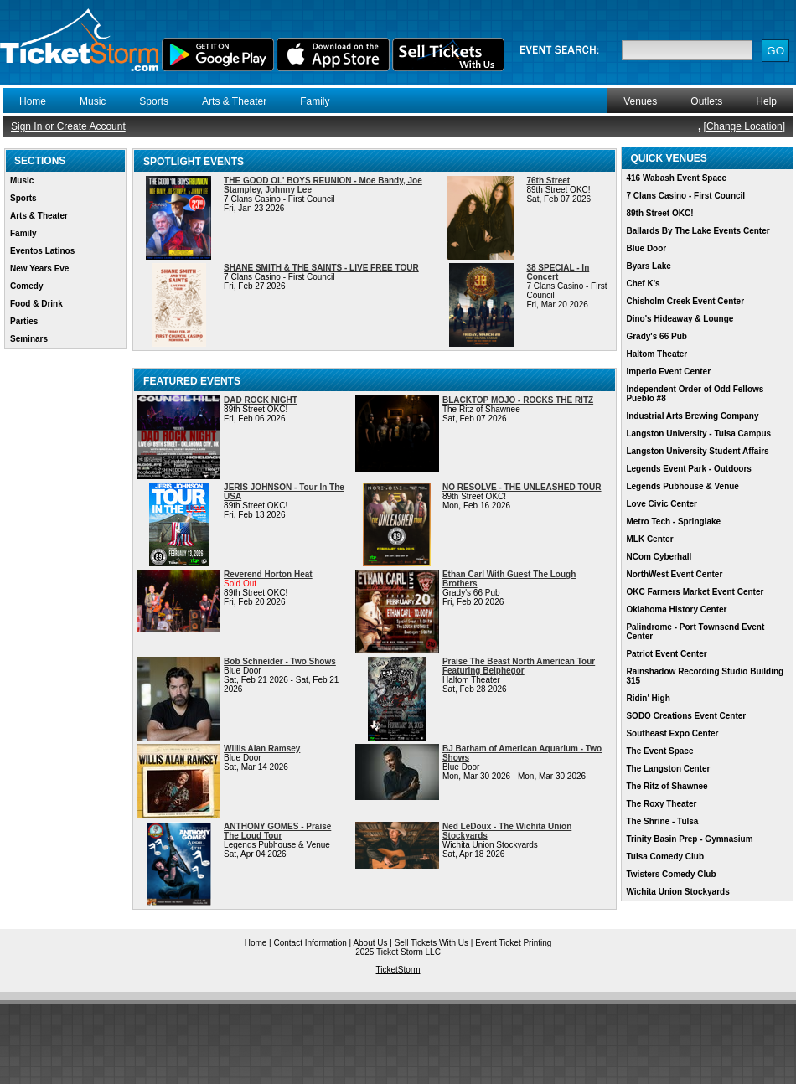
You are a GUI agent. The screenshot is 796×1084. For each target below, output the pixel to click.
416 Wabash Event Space (676, 178)
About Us (370, 942)
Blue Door (646, 248)
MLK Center (649, 539)
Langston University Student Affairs (697, 451)
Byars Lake (648, 266)
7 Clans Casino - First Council (685, 195)
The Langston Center (668, 768)
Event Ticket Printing (513, 942)
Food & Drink (36, 303)
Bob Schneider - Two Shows (280, 661)
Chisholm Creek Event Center (685, 301)
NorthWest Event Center (674, 574)
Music (93, 101)
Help (766, 101)
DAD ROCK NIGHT (260, 400)
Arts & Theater (234, 101)
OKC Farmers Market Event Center (694, 591)
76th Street (548, 180)
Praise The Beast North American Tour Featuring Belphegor (518, 666)
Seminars (29, 338)
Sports (153, 101)
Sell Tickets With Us (431, 942)
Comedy (26, 286)
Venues (640, 101)
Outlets (706, 101)
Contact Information (310, 942)
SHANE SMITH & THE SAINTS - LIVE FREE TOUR (321, 267)
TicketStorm (398, 969)
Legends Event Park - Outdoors (688, 468)
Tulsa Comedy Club (665, 856)
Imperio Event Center (668, 371)
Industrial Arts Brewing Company (692, 416)
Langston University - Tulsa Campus (698, 433)
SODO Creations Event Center (686, 715)
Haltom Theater (656, 354)
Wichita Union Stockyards (677, 891)
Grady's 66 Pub (656, 336)
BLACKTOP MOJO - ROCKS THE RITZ (517, 400)
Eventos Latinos (42, 251)
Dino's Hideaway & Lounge (679, 318)
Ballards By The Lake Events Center (697, 230)
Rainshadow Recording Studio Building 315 (704, 676)
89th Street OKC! (659, 213)
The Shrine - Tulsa (662, 821)
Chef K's (642, 283)
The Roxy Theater (661, 803)
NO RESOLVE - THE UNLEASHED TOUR (522, 487)
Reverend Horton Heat (268, 574)
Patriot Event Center (666, 653)
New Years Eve (39, 268)
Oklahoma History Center (676, 609)
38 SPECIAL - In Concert (557, 272)
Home (32, 101)
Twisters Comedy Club (671, 874)
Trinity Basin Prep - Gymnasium (689, 839)
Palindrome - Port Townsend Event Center (695, 631)
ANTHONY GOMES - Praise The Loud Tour (277, 831)
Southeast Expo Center (672, 733)
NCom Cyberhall (658, 556)
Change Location (744, 126)
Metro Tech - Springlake (673, 521)
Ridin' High (647, 698)
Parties (24, 321)
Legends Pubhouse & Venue (682, 486)
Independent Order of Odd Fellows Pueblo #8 (694, 394)
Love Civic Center (661, 503)
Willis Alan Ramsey (262, 748)
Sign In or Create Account (68, 126)
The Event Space (659, 751)
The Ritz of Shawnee (666, 786)
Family (314, 101)
